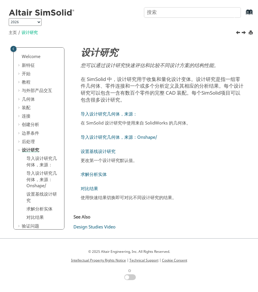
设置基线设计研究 (41, 197)
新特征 (28, 65)
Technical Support (143, 260)
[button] (19, 57)
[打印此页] (251, 33)
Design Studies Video (94, 227)
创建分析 (30, 124)
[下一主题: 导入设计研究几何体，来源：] (244, 33)
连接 (26, 116)
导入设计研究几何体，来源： (41, 161)
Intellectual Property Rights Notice (98, 260)
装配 (26, 107)
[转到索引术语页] (243, 15)
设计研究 (29, 33)
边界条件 (30, 133)
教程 (26, 82)
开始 (26, 74)
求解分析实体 (39, 209)
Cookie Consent (174, 260)
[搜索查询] (192, 12)
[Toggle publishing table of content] (13, 49)
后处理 (28, 141)
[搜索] (230, 12)
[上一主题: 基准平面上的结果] (238, 33)
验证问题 (30, 226)
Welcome (31, 56)
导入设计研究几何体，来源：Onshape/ (41, 179)
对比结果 (35, 217)
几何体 (28, 99)
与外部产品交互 (37, 90)
